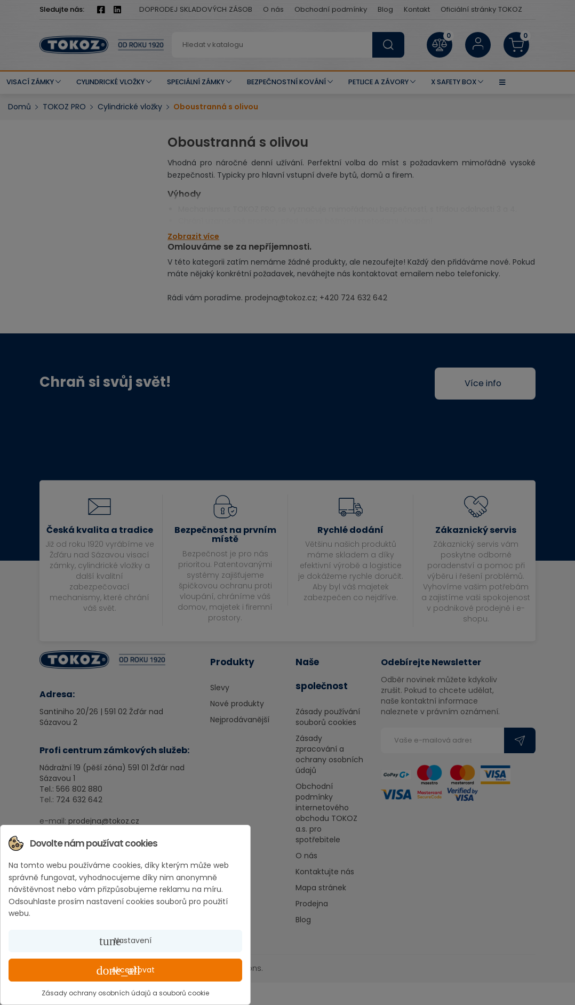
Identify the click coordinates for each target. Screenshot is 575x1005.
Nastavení (125, 941)
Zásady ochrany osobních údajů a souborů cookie (125, 993)
